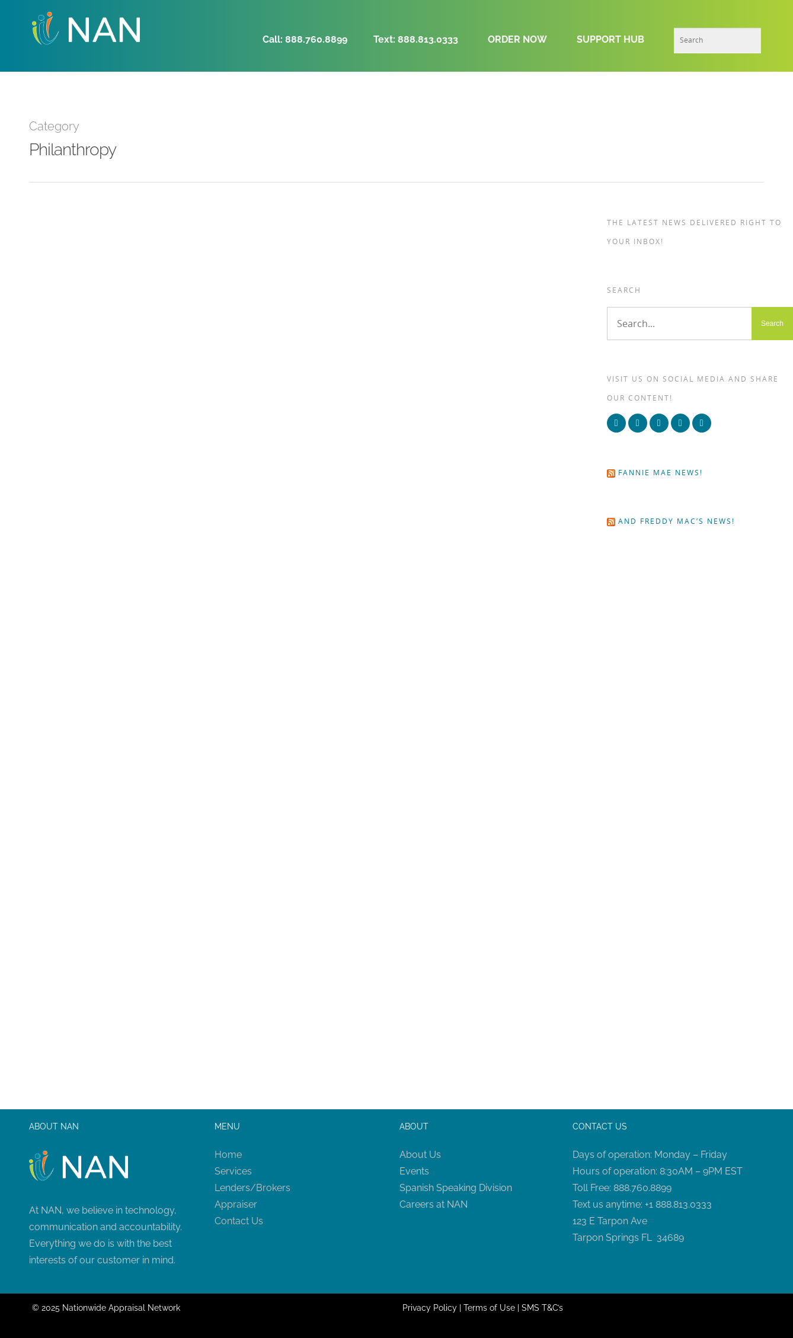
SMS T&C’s (542, 1308)
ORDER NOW (517, 39)
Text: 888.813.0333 (415, 39)
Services (233, 1171)
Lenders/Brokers (252, 1187)
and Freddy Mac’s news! (676, 521)
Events (414, 1171)
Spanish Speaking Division (455, 1187)
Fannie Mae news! (660, 473)
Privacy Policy (429, 1308)
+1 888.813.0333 (678, 1204)
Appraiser (236, 1204)
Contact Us (239, 1221)
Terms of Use (489, 1308)
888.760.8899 (642, 1187)
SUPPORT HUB (610, 39)
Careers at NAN (433, 1204)
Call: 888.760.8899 (308, 39)
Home (228, 1154)
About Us (420, 1154)
